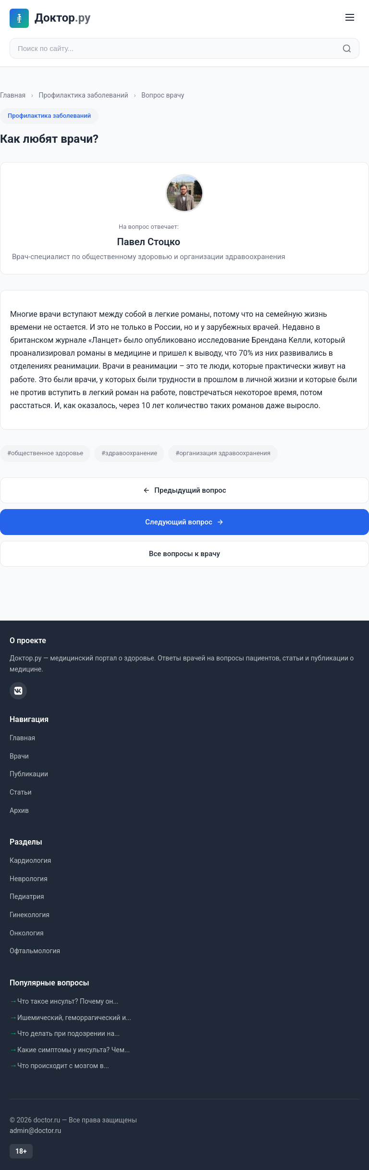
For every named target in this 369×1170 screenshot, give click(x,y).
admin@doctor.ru (35, 1130)
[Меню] (349, 18)
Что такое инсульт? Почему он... (68, 1001)
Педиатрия (27, 896)
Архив (19, 810)
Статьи (21, 792)
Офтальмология (35, 951)
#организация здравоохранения (223, 453)
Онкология (27, 933)
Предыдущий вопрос (184, 490)
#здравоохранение (129, 453)
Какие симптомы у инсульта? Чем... (73, 1050)
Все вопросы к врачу (184, 553)
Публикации (29, 774)
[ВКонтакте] (18, 690)
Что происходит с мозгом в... (63, 1066)
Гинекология (29, 915)
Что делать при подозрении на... (68, 1033)
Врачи (19, 756)
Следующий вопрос (184, 522)
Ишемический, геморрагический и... (74, 1017)
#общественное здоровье (45, 453)
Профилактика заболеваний (83, 95)
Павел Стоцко (149, 242)
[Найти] (347, 48)
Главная (12, 95)
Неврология (29, 879)
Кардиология (30, 860)
